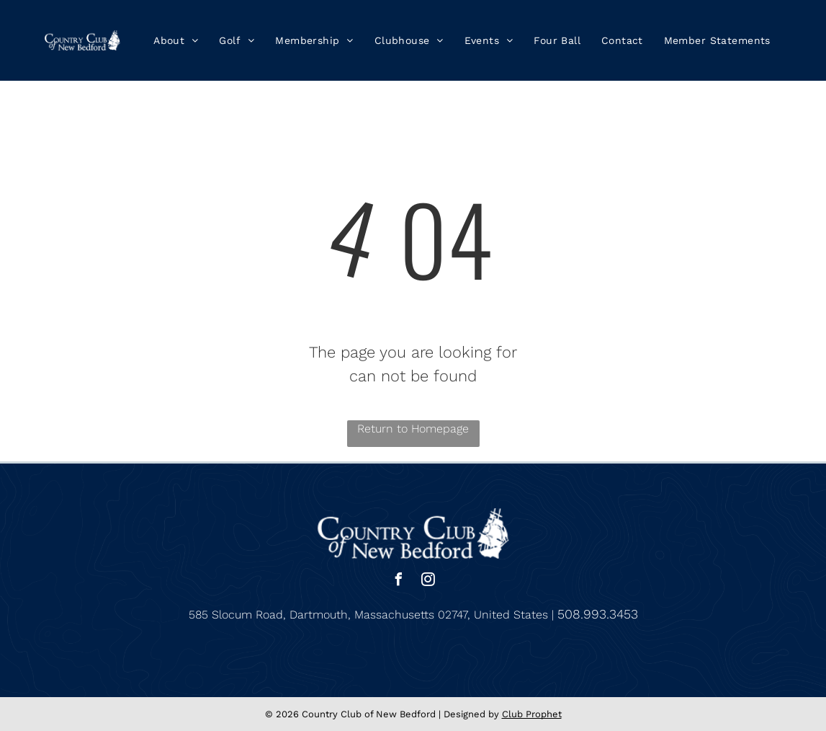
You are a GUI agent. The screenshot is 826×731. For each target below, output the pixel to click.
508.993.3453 (597, 613)
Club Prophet (532, 714)
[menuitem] (176, 40)
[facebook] (398, 581)
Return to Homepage (413, 428)
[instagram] (428, 581)
